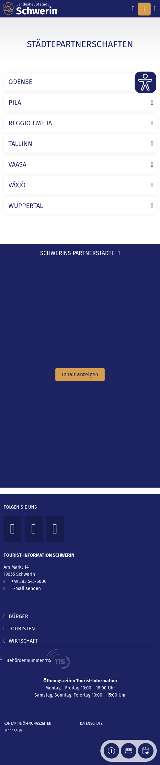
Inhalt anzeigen (80, 374)
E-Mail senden (26, 588)
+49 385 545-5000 (29, 581)
